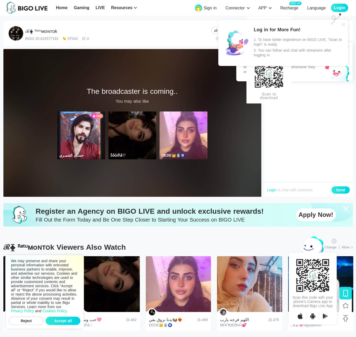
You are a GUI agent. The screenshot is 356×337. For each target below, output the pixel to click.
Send (340, 190)
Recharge (289, 7)
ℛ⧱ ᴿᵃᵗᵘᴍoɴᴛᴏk (41, 31)
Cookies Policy (55, 311)
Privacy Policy (22, 311)
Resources (121, 7)
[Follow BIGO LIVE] (345, 305)
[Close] (343, 24)
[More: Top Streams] (347, 247)
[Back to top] (345, 318)
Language (316, 8)
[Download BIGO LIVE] (345, 293)
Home (61, 7)
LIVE (100, 7)
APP (262, 8)
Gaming (81, 7)
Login (271, 190)
